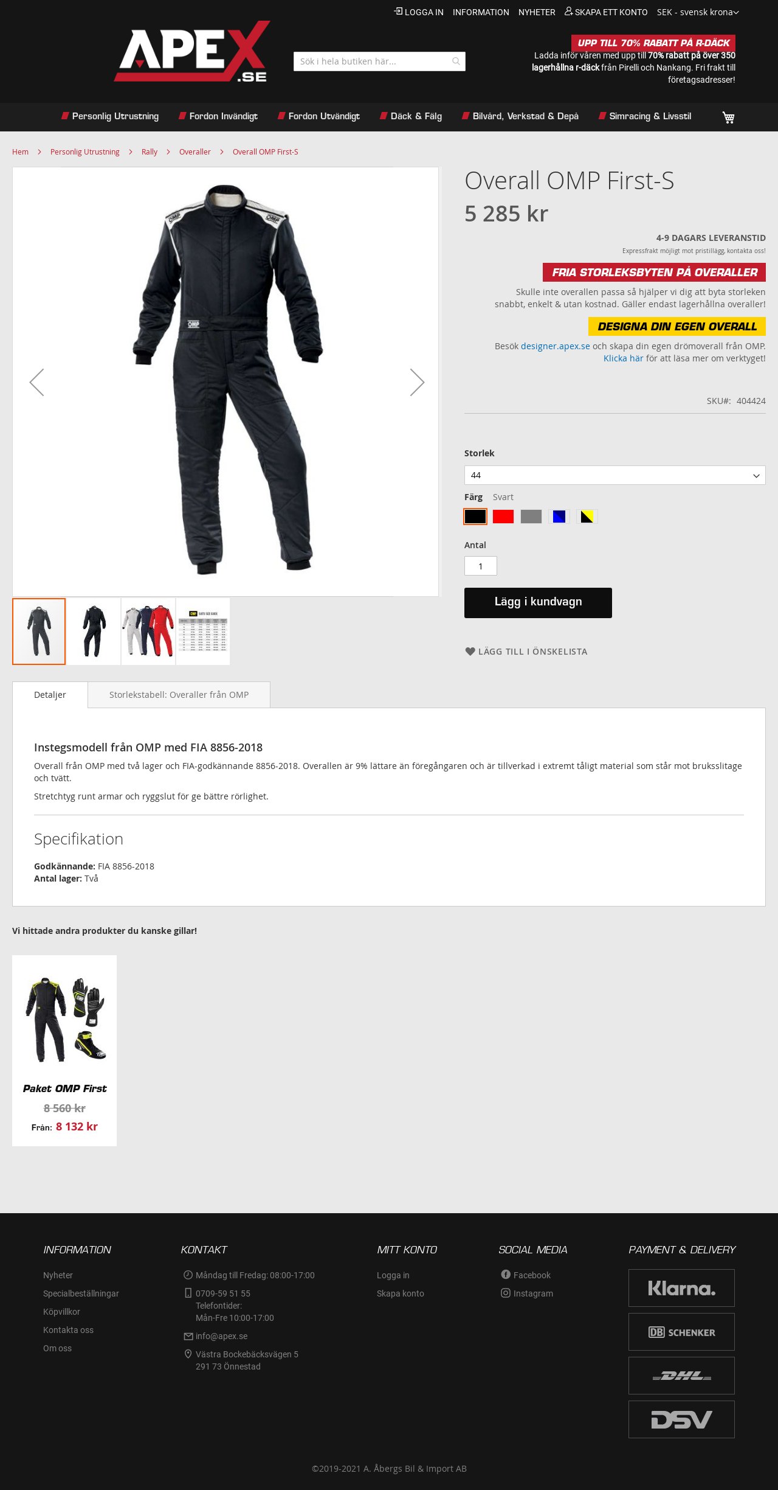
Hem (20, 151)
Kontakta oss (68, 1330)
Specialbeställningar (81, 1293)
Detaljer (50, 694)
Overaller (195, 151)
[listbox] (615, 475)
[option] (475, 516)
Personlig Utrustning (85, 151)
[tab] (50, 694)
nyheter (537, 12)
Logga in (424, 12)
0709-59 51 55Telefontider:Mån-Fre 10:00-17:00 (235, 1306)
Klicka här (624, 358)
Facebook (532, 1275)
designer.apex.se (555, 346)
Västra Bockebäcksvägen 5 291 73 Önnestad (248, 1360)
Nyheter (58, 1275)
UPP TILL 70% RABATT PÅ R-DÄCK (653, 43)
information (481, 12)
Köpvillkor (61, 1312)
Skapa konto (400, 1293)
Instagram (533, 1293)
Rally (149, 151)
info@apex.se (221, 1336)
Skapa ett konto (611, 12)
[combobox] (380, 61)
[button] (698, 12)
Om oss (57, 1348)
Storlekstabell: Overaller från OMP (179, 694)
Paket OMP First (64, 1088)
